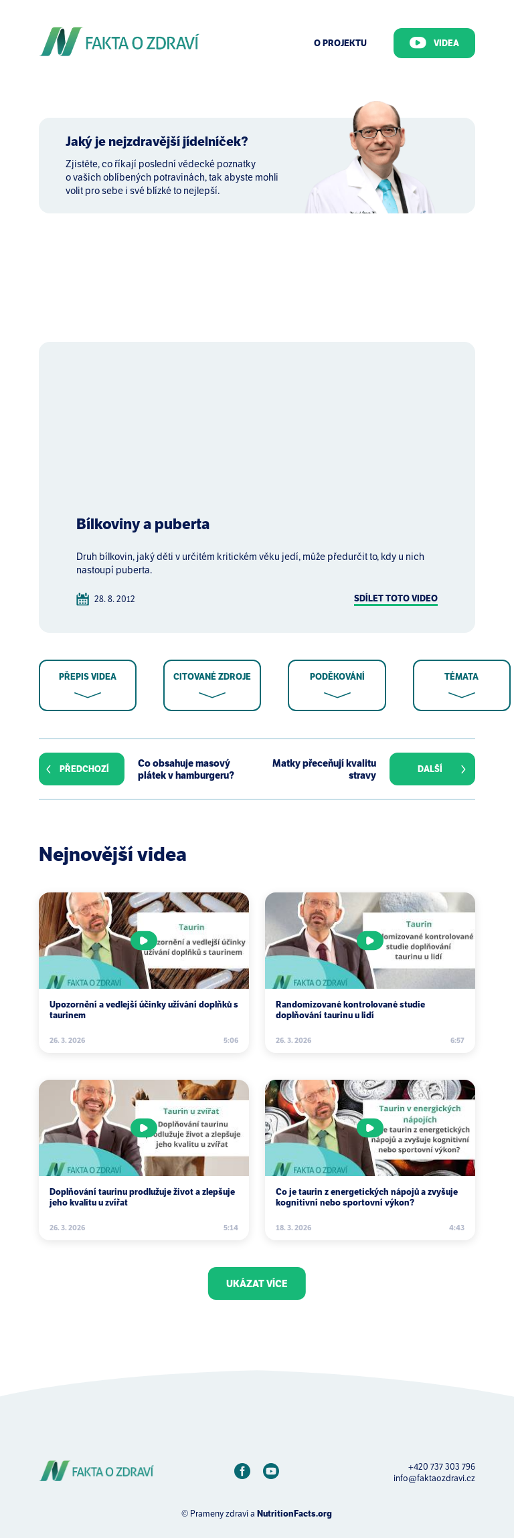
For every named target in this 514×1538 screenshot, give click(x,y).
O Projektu (340, 43)
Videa (434, 43)
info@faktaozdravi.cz (434, 1478)
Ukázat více (257, 1284)
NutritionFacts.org (294, 1513)
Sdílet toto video (396, 598)
